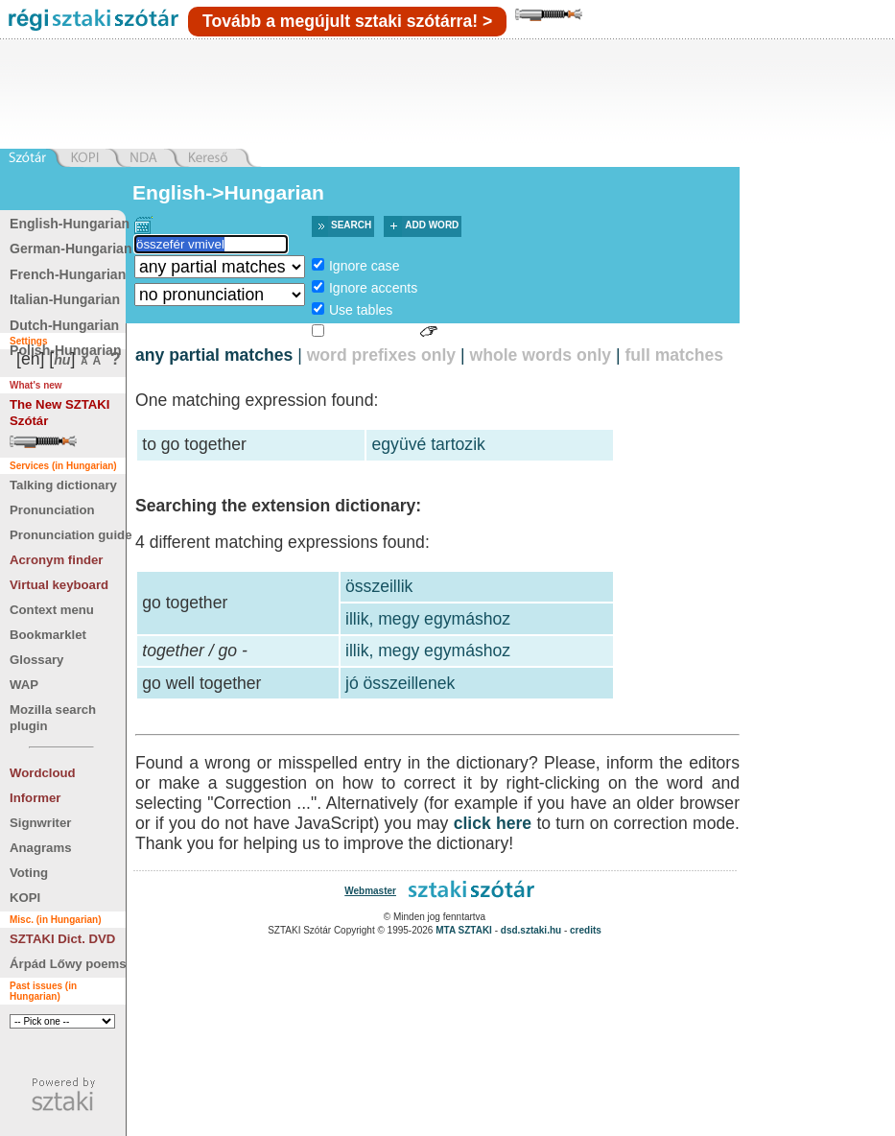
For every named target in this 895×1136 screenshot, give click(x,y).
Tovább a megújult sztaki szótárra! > (347, 21)
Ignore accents (373, 288)
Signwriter (40, 823)
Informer (35, 798)
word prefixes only (381, 355)
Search (351, 225)
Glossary (36, 659)
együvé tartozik (428, 444)
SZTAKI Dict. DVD (62, 939)
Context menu (52, 610)
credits (585, 930)
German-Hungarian (71, 248)
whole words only (540, 355)
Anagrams (41, 847)
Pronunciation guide (70, 535)
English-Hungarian (70, 223)
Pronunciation (52, 510)
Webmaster (370, 891)
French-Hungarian (68, 274)
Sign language (372, 332)
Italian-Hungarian (65, 299)
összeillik (378, 586)
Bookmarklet (48, 634)
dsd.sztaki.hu (531, 930)
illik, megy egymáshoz (427, 618)
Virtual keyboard (59, 585)
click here (493, 823)
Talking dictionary (63, 485)
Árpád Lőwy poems (68, 964)
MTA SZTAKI (464, 930)
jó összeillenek (400, 683)
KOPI (25, 897)
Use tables (361, 310)
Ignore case (364, 265)
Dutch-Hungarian (64, 325)
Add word (432, 225)
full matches (673, 355)
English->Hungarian (228, 192)
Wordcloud (43, 773)
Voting (29, 872)
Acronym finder (56, 560)
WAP (24, 684)
